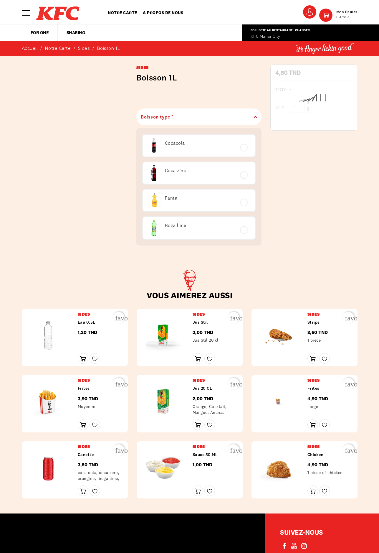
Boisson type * (196, 117)
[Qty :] (298, 106)
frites (84, 388)
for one (40, 32)
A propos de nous (163, 12)
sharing (76, 32)
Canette (86, 454)
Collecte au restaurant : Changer (280, 30)
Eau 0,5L (86, 322)
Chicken (315, 454)
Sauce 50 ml (205, 454)
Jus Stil (200, 322)
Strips (313, 322)
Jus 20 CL (202, 388)
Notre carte (122, 12)
